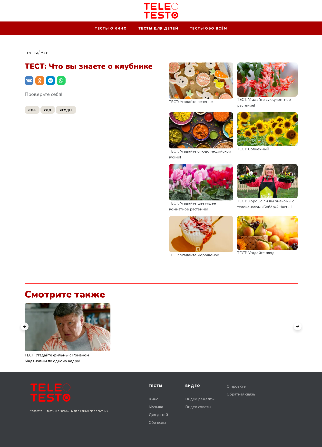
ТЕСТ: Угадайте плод (255, 253)
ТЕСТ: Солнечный (253, 149)
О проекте (236, 386)
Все (44, 52)
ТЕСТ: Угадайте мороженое (194, 255)
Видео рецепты (200, 399)
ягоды (65, 110)
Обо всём (157, 422)
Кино (153, 399)
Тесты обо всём (208, 28)
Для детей (158, 414)
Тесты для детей (158, 28)
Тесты (31, 52)
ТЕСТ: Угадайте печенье (191, 101)
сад (47, 110)
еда (32, 110)
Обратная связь (241, 394)
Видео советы (198, 407)
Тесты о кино (111, 28)
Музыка (156, 407)
